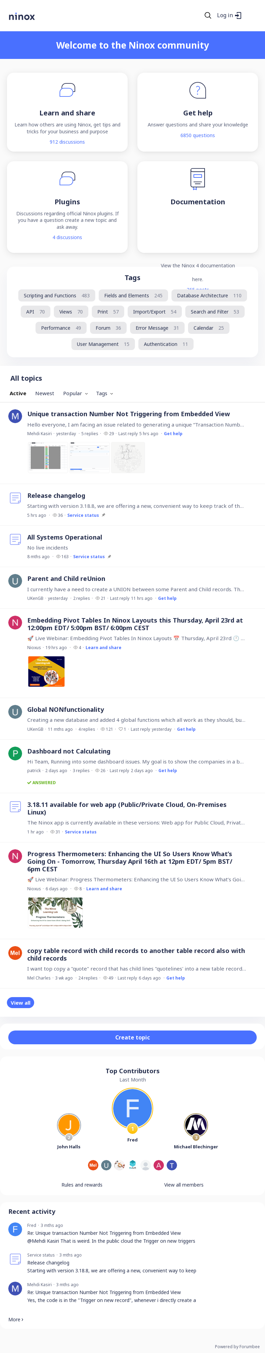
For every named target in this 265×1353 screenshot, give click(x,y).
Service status (83, 515)
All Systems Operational (64, 537)
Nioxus (34, 647)
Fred (132, 1140)
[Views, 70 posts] (71, 312)
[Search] (208, 15)
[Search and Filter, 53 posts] (215, 312)
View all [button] (20, 1002)
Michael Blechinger (196, 1147)
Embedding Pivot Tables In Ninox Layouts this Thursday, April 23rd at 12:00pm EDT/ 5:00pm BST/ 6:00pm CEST (135, 624)
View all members (184, 1184)
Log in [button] (225, 15)
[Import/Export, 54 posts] (155, 312)
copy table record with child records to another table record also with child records (136, 954)
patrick (34, 770)
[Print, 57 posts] (108, 312)
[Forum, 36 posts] (108, 328)
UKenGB (35, 598)
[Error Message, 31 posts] (157, 328)
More (14, 1319)
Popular (72, 393)
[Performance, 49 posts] (61, 328)
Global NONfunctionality (65, 709)
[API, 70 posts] (35, 312)
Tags (132, 277)
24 (88, 978)
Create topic (132, 1037)
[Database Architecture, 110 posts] (209, 295)
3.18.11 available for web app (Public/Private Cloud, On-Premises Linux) (127, 808)
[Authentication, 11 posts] (166, 344)
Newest (44, 393)
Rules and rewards (81, 1184)
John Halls (68, 1147)
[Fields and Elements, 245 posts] (133, 295)
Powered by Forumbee (237, 1347)
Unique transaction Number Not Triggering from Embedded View (128, 414)
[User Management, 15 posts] (103, 344)
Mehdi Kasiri (39, 434)
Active (18, 393)
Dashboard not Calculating (68, 751)
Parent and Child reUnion (66, 578)
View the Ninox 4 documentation (198, 265)
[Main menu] (251, 15)
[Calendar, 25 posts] (208, 328)
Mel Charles (39, 978)
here (197, 279)
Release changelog (56, 495)
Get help (173, 434)
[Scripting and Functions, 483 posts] (56, 295)
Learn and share (103, 647)
